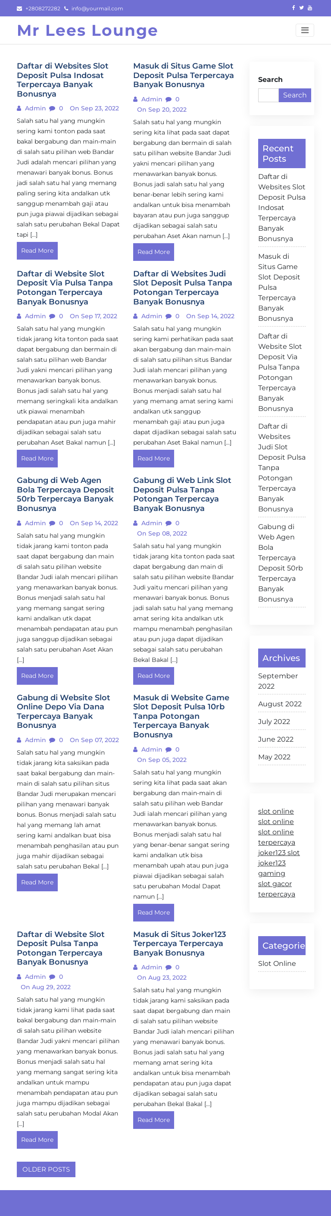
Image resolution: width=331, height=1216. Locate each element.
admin (34, 108)
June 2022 (276, 739)
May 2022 (274, 757)
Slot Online (277, 963)
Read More (37, 250)
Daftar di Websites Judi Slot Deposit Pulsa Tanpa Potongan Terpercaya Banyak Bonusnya (282, 467)
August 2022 (280, 704)
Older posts (46, 1169)
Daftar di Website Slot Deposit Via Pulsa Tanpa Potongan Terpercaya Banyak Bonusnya (280, 372)
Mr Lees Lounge (88, 30)
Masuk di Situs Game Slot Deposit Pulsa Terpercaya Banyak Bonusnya (279, 287)
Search (270, 79)
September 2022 (278, 681)
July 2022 (274, 722)
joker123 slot (279, 853)
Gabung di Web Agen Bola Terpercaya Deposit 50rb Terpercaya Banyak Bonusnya (280, 563)
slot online (276, 811)
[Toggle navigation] (305, 30)
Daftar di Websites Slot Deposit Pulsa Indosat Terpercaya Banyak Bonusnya (282, 207)
